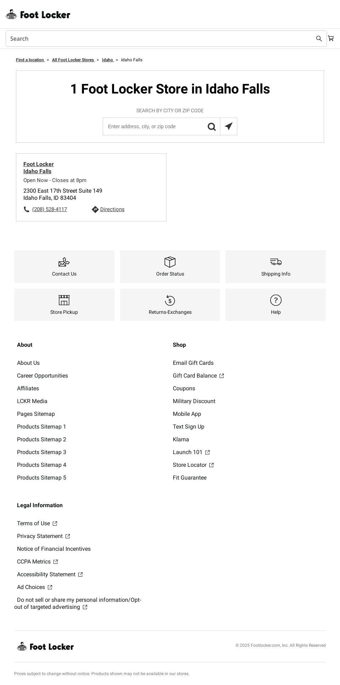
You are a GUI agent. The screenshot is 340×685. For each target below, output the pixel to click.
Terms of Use (37, 523)
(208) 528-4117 (49, 209)
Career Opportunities (42, 375)
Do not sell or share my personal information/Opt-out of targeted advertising (77, 603)
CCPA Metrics (37, 561)
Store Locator (193, 465)
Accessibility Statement (50, 574)
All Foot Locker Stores (73, 59)
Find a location (30, 59)
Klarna (181, 439)
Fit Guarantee (189, 477)
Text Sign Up (188, 426)
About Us (28, 363)
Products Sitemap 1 (41, 426)
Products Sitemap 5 (41, 477)
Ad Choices (34, 587)
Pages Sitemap (36, 414)
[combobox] (163, 38)
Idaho (108, 59)
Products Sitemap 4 (41, 465)
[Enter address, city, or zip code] (170, 126)
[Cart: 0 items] (328, 38)
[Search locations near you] (228, 126)
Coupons (184, 388)
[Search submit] (312, 38)
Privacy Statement (43, 536)
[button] (211, 126)
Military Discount (194, 401)
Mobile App (187, 414)
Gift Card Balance (198, 375)
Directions (112, 209)
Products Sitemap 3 (41, 452)
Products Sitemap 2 (41, 439)
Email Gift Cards (193, 363)
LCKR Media (32, 401)
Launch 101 (191, 452)
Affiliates (28, 388)
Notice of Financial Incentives (54, 548)
